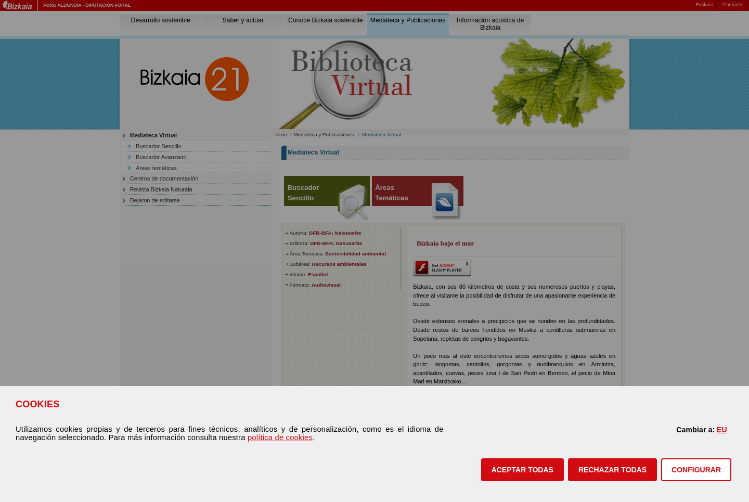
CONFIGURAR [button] (696, 470)
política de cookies (280, 437)
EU (722, 430)
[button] (522, 469)
